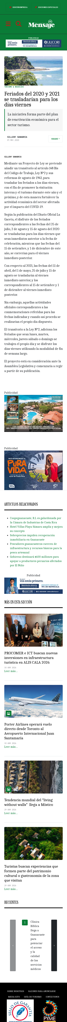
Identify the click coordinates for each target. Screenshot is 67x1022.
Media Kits (14, 997)
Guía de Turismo (32, 997)
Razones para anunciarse (42, 991)
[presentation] (13, 945)
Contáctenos (52, 997)
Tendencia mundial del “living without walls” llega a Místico (28, 802)
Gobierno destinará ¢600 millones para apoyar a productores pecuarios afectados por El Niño (36, 561)
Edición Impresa (18, 7)
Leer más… (11, 671)
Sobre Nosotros (15, 991)
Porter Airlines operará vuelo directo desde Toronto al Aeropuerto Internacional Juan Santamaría (29, 731)
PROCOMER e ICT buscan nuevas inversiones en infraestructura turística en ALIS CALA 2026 (31, 658)
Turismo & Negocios (14, 87)
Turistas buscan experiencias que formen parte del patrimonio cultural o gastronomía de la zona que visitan (31, 873)
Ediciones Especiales (46, 7)
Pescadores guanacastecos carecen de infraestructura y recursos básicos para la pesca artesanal (36, 548)
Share (54, 139)
